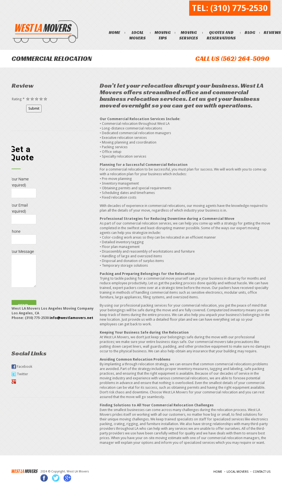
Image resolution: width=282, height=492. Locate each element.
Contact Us (261, 472)
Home (115, 32)
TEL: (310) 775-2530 (230, 8)
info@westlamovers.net (71, 318)
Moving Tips (163, 35)
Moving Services (189, 35)
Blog (250, 32)
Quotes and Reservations (222, 35)
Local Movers (138, 35)
